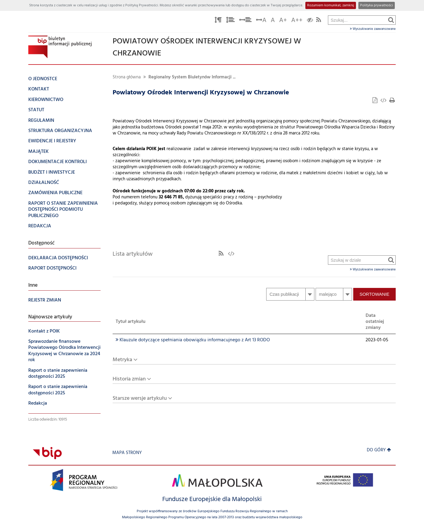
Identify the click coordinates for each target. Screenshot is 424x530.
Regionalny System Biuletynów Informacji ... (191, 77)
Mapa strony (127, 453)
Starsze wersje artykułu (140, 398)
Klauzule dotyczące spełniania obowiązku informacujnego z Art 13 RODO (193, 340)
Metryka (122, 359)
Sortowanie (374, 294)
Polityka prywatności (376, 5)
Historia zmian (129, 379)
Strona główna (127, 77)
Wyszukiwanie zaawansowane (373, 29)
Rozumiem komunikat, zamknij (330, 5)
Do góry (379, 450)
